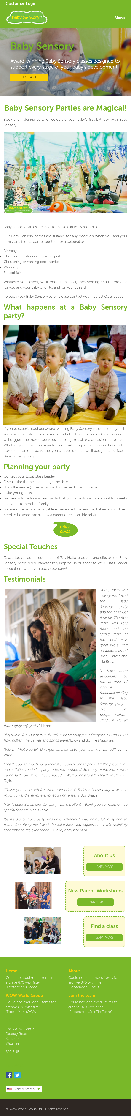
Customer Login (21, 4)
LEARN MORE (104, 866)
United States (21, 1089)
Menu (120, 18)
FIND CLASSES (28, 77)
